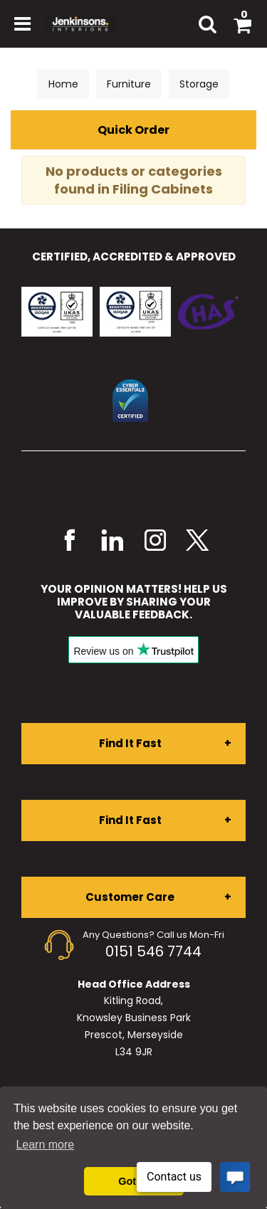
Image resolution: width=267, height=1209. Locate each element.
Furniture (129, 84)
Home (63, 84)
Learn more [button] (45, 1145)
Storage (199, 84)
